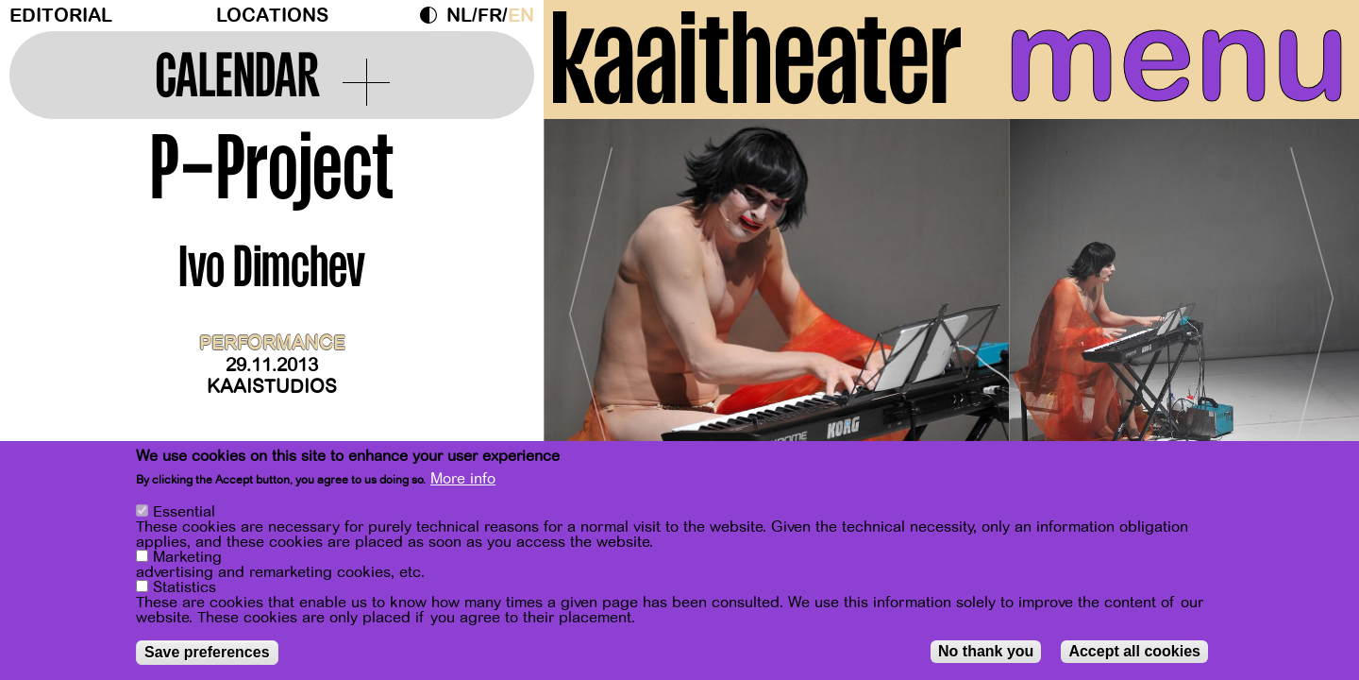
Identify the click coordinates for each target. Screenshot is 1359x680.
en (521, 15)
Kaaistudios (272, 387)
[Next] (1312, 306)
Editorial (60, 15)
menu (1177, 57)
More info (462, 478)
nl (459, 15)
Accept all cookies (1134, 651)
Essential (184, 511)
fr (490, 15)
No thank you (985, 651)
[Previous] (591, 306)
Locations (272, 15)
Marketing (187, 557)
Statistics (184, 587)
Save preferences (207, 652)
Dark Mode (433, 15)
